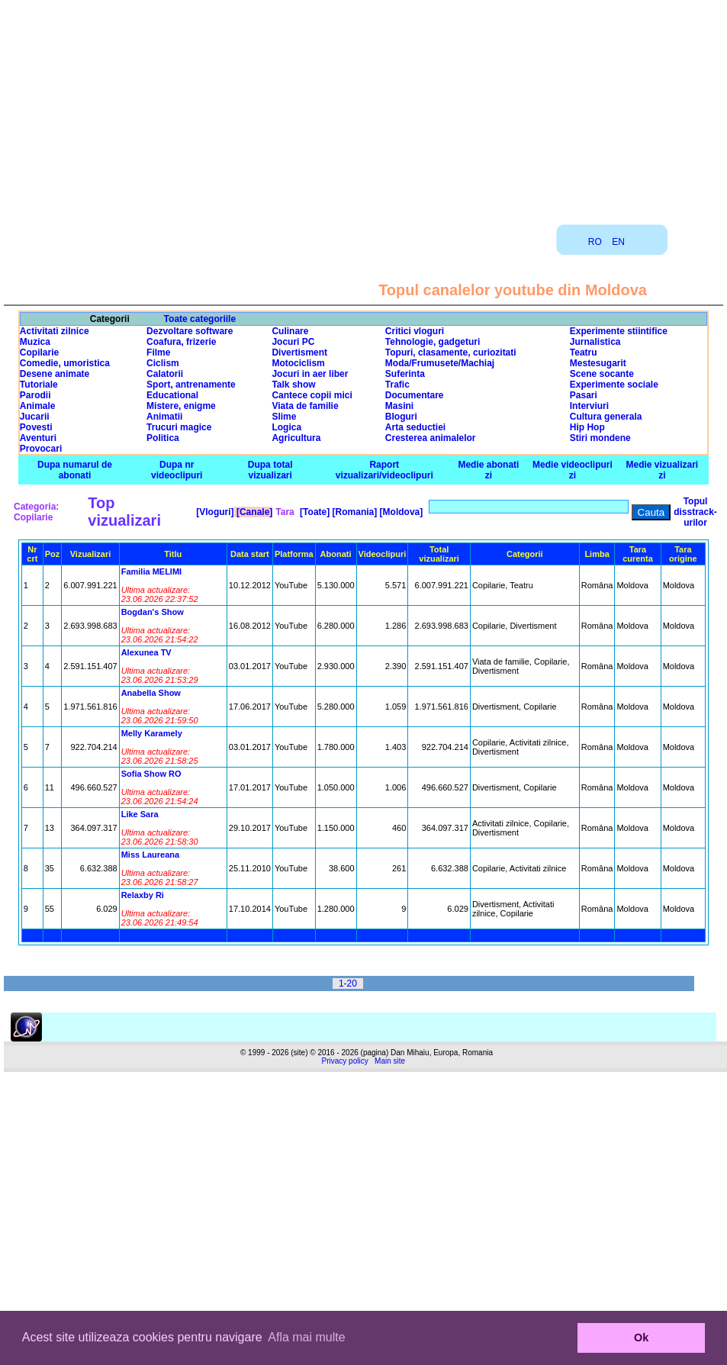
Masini (399, 406)
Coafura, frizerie (181, 341)
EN (618, 242)
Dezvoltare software (189, 331)
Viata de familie (305, 406)
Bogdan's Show (152, 612)
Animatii (164, 416)
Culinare (290, 331)
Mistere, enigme (181, 406)
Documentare (414, 395)
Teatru (583, 352)
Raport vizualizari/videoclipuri (384, 470)
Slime (284, 416)
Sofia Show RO (151, 773)
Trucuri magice (178, 427)
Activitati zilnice (54, 331)
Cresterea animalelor (430, 438)
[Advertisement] (363, 107)
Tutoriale (39, 384)
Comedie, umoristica (65, 363)
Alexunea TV (146, 652)
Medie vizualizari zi (662, 470)
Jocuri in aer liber (310, 374)
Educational (172, 395)
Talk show (293, 384)
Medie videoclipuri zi (572, 470)
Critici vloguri (414, 331)
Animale (38, 406)
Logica (286, 427)
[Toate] (314, 512)
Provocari (41, 448)
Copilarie (39, 352)
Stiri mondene (600, 438)
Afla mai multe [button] (306, 1337)
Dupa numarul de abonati (74, 470)
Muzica (35, 341)
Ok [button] (641, 1337)
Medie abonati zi (488, 470)
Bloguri (401, 416)
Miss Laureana (150, 854)
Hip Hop (587, 427)
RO (595, 242)
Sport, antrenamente (191, 384)
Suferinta (405, 374)
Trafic (397, 384)
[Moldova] (400, 512)
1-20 (348, 983)
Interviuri (589, 406)
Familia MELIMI (151, 571)
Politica (162, 438)
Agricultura (296, 438)
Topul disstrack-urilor (695, 512)
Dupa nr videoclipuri (176, 470)
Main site (390, 1061)
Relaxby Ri (142, 895)
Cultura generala (606, 416)
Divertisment (299, 352)
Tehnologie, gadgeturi (432, 341)
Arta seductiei (415, 427)
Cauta (651, 512)
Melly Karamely (151, 733)
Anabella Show (151, 692)
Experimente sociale (614, 384)
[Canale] (253, 512)
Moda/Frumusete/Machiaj (439, 363)
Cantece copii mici (312, 395)
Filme (158, 352)
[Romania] (353, 512)
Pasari (583, 395)
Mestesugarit (598, 363)
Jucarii (35, 416)
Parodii (35, 395)
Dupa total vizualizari (270, 470)
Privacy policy (345, 1061)
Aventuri (38, 438)
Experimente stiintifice (618, 331)
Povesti (36, 427)
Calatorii (164, 374)
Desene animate (54, 374)
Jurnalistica (595, 341)
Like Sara (140, 814)
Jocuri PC (293, 341)
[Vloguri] (214, 512)
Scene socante (602, 374)
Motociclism (298, 363)
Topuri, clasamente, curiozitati (450, 352)
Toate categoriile (200, 319)
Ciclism (162, 363)
